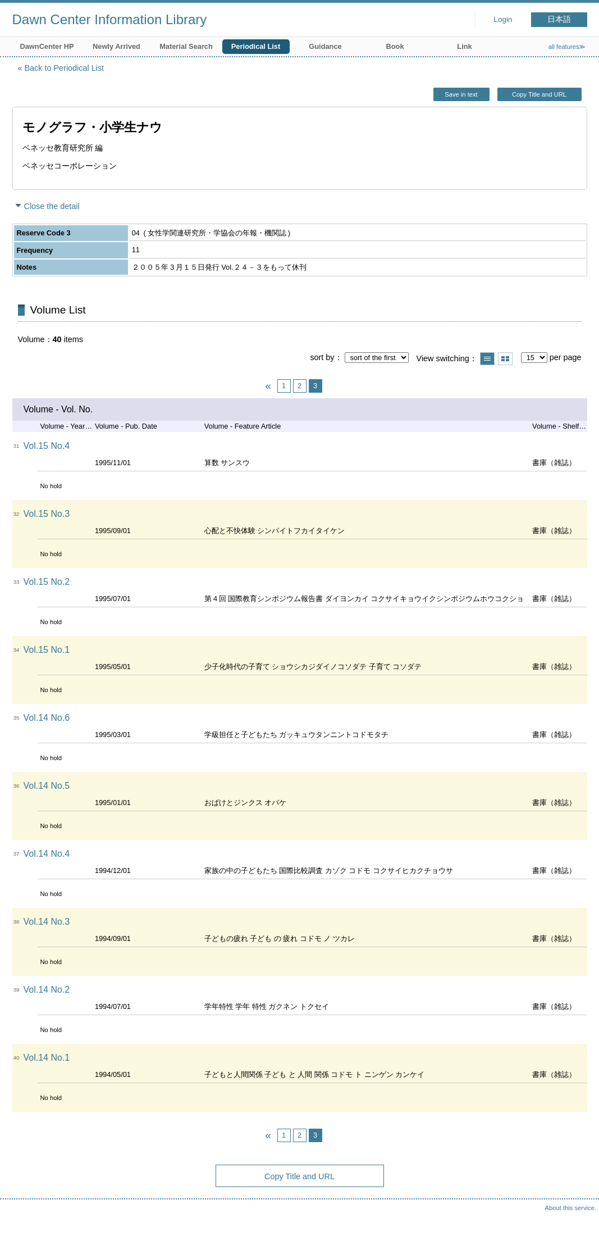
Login (502, 19)
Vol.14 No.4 (47, 853)
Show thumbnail (505, 358)
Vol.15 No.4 (47, 446)
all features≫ (567, 46)
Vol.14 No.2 (47, 989)
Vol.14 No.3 (47, 921)
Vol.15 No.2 (47, 582)
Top (579, 1230)
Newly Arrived (116, 46)
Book (395, 46)
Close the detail (52, 206)
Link (464, 46)
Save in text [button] (461, 94)
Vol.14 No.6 (47, 717)
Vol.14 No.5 (47, 785)
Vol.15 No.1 (47, 649)
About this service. (570, 1207)
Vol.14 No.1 (47, 1057)
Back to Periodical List (64, 67)
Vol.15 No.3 (47, 514)
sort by (322, 357)
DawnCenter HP (47, 46)
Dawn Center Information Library (109, 19)
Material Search (186, 46)
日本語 (559, 19)
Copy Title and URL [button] (539, 94)
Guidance (325, 46)
